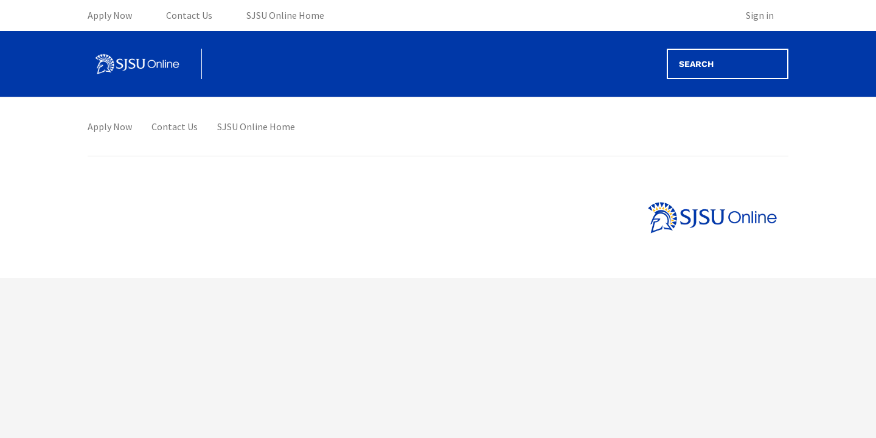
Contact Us (174, 126)
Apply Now (110, 126)
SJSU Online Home (256, 126)
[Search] (727, 64)
